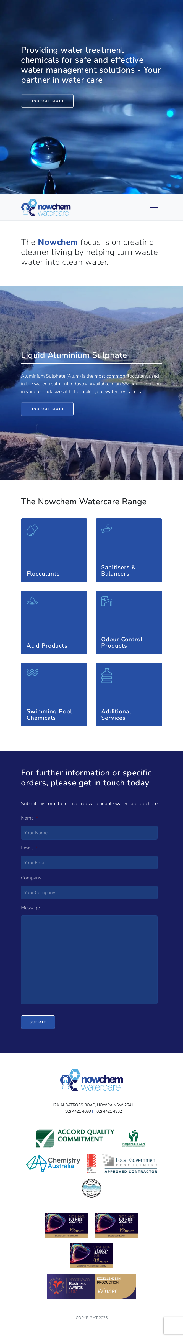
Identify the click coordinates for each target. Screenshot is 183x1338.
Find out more (47, 101)
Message (30, 908)
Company (31, 878)
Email (29, 848)
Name (29, 818)
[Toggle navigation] (145, 207)
